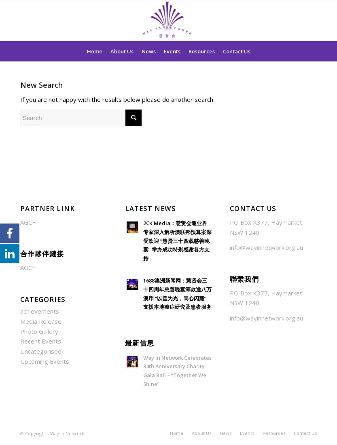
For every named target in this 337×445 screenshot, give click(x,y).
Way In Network (67, 433)
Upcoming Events (44, 361)
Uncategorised (40, 351)
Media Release (40, 321)
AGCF (27, 222)
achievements (39, 311)
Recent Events (40, 341)
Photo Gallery (39, 331)
